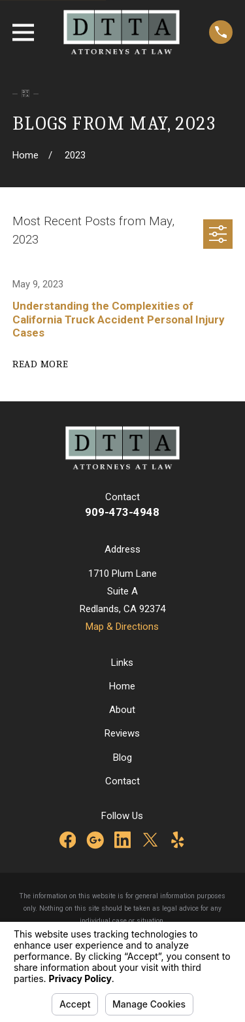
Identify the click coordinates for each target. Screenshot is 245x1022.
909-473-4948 (122, 512)
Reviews (122, 733)
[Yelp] (177, 840)
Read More (40, 364)
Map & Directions (122, 626)
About (122, 710)
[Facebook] (67, 840)
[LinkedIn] (122, 840)
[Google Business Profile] (95, 840)
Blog (122, 757)
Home (122, 686)
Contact (122, 781)
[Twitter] (150, 840)
